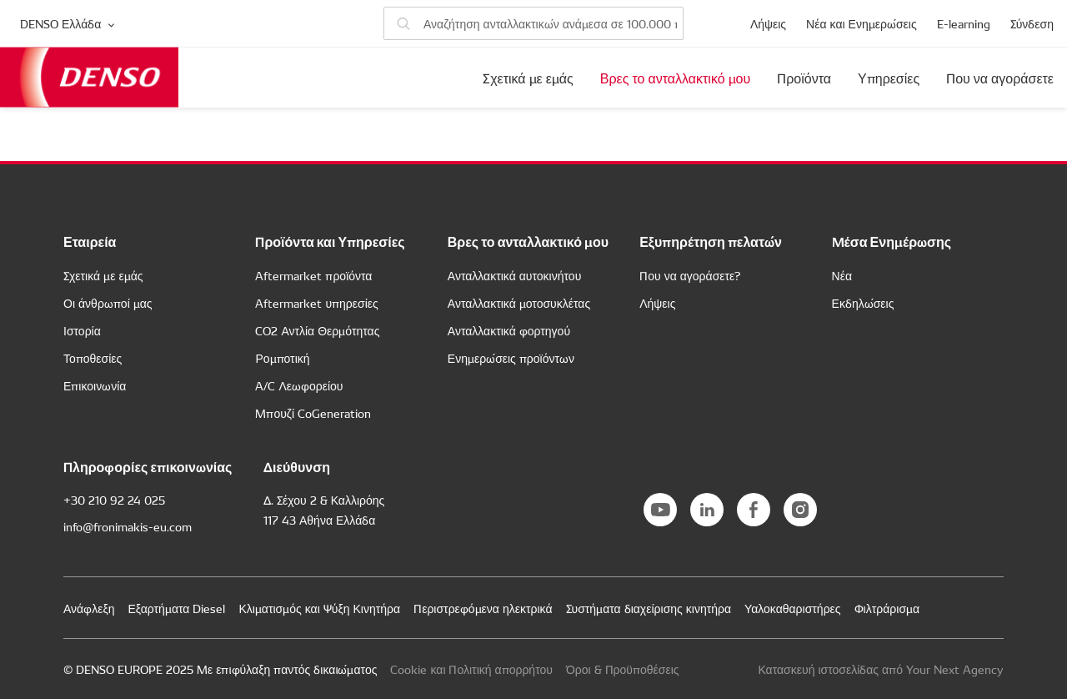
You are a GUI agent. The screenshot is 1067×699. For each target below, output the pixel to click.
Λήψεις (768, 23)
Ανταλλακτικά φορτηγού (509, 330)
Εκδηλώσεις (863, 302)
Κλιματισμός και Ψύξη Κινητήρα (319, 608)
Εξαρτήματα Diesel (176, 608)
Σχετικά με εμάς (528, 77)
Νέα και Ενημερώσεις (861, 23)
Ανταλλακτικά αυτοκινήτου (515, 275)
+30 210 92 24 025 (114, 499)
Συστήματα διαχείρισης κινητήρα (649, 608)
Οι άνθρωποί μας (108, 302)
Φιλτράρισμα (887, 608)
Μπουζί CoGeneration (313, 413)
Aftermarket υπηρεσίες (316, 302)
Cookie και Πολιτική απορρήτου (471, 669)
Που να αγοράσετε (1000, 77)
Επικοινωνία (94, 385)
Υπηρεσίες (888, 77)
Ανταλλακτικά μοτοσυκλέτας (519, 302)
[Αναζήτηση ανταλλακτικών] (533, 23)
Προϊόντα (804, 77)
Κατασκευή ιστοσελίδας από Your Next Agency (881, 669)
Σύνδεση (1032, 23)
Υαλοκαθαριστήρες (792, 608)
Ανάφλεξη (88, 608)
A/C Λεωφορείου (299, 385)
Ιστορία (82, 330)
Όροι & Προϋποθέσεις (622, 669)
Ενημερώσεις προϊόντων (511, 358)
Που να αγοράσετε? (689, 275)
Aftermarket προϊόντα (313, 275)
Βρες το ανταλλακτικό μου (675, 77)
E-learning (963, 23)
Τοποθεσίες (92, 358)
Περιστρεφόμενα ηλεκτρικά (482, 608)
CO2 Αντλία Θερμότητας (317, 330)
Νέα (842, 275)
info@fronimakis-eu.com (127, 526)
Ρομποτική (282, 358)
